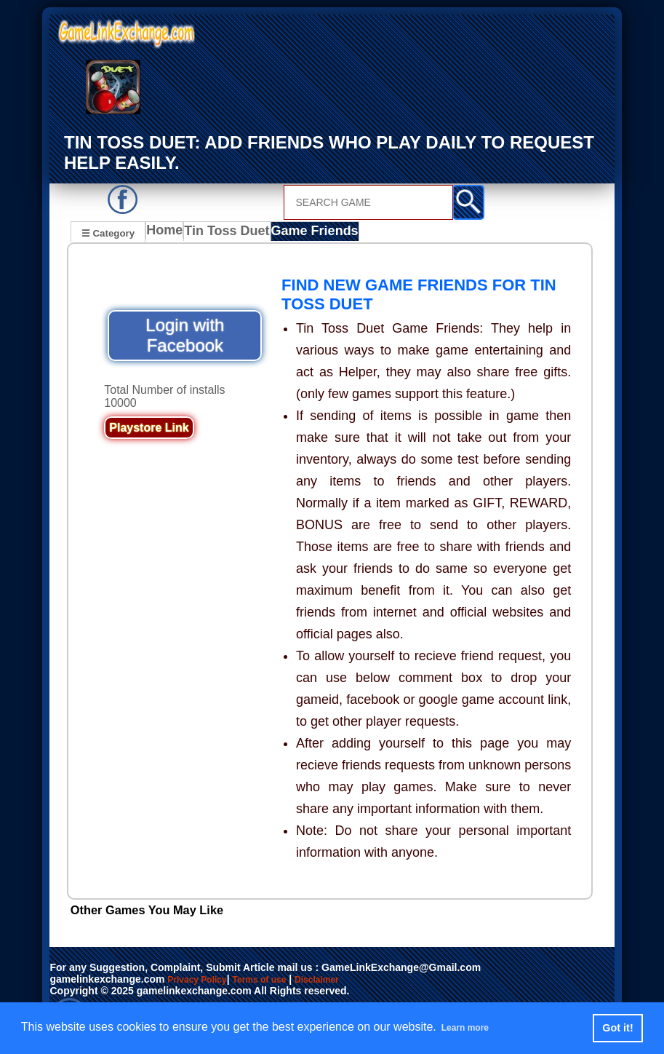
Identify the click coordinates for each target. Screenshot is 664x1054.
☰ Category (108, 231)
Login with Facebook (184, 337)
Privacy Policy (201, 980)
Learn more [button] (473, 1027)
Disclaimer (339, 980)
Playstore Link (148, 429)
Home (167, 233)
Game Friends (314, 233)
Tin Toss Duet (231, 233)
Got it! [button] (617, 1028)
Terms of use (273, 980)
